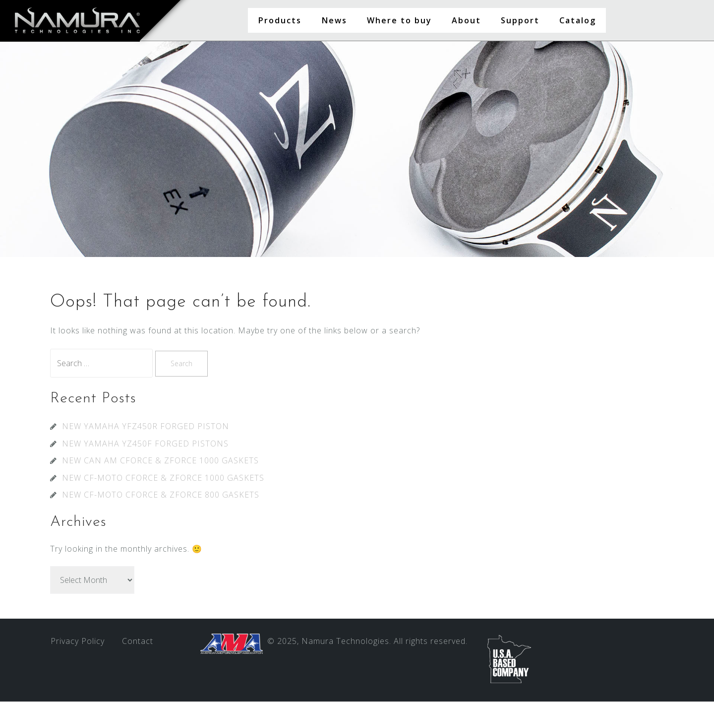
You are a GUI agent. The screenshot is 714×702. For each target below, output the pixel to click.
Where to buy (399, 20)
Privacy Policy (78, 641)
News (334, 20)
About (466, 20)
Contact (137, 641)
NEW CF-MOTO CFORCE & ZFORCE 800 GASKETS (160, 495)
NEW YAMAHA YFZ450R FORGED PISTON (145, 426)
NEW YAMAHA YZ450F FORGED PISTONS (145, 444)
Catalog (577, 20)
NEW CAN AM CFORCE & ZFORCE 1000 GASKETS (160, 460)
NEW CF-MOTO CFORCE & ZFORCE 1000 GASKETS (163, 478)
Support (520, 20)
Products (279, 20)
